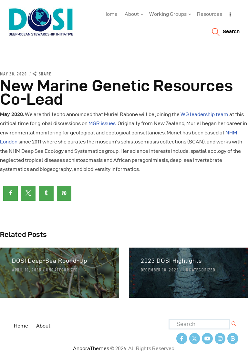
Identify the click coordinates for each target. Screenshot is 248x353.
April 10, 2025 (27, 269)
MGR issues (102, 123)
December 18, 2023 (160, 269)
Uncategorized (62, 269)
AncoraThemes (91, 348)
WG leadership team (204, 114)
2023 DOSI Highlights (171, 261)
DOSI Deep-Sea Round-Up (49, 261)
